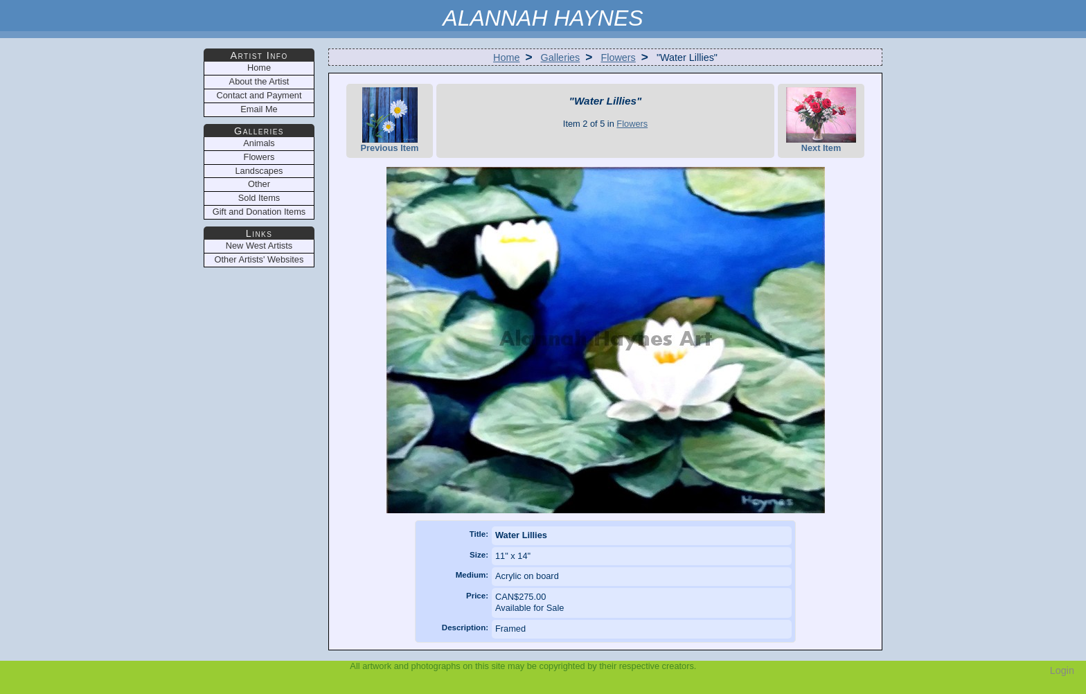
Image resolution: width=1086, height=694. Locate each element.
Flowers (617, 57)
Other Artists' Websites (259, 259)
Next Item (821, 120)
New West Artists (259, 245)
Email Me (258, 109)
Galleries (560, 57)
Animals (259, 143)
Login (1062, 670)
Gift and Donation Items (259, 211)
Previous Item (389, 120)
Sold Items (259, 198)
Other (259, 184)
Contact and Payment (258, 95)
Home (506, 57)
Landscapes (259, 171)
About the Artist (259, 81)
